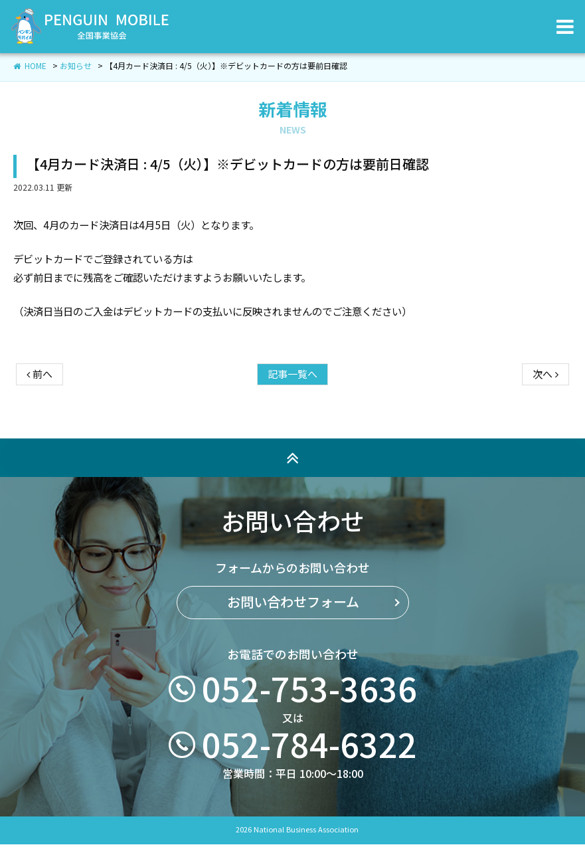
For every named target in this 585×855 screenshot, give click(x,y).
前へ (39, 386)
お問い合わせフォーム (292, 635)
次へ (545, 386)
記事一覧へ (292, 386)
